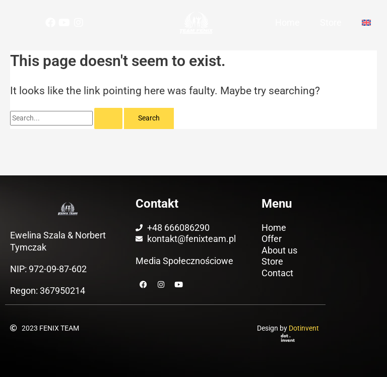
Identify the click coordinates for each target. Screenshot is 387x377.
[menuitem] (367, 22)
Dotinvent (304, 328)
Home (287, 22)
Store (331, 22)
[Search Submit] (108, 118)
